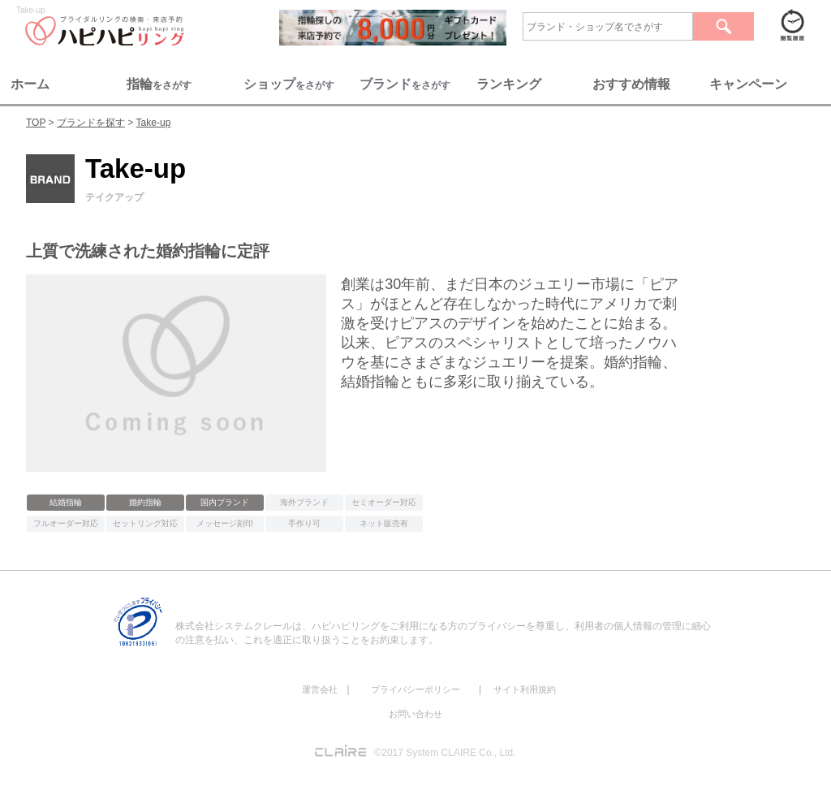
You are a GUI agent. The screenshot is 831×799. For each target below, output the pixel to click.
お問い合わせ (415, 714)
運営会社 (320, 689)
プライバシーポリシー (415, 689)
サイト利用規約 (524, 689)
